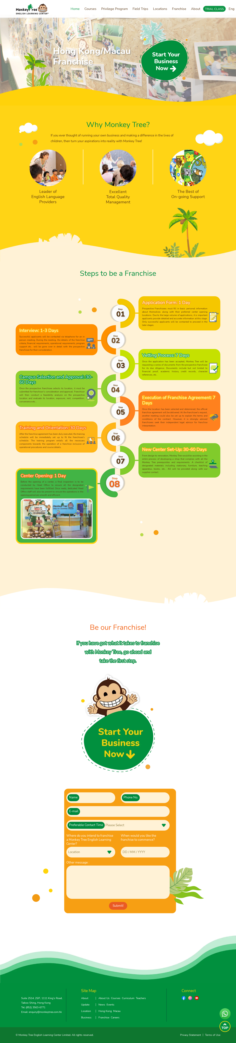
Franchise (179, 9)
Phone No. (131, 797)
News (101, 1004)
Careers (115, 1017)
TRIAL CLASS (214, 9)
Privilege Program (114, 9)
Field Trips (140, 9)
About (195, 9)
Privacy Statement (190, 1035)
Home (75, 9)
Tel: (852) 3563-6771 (33, 1007)
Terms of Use (212, 1035)
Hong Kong (105, 1011)
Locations (160, 9)
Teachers (141, 998)
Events (110, 1004)
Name (73, 797)
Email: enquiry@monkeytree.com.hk (41, 1012)
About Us (104, 998)
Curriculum (128, 998)
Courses (90, 9)
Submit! (118, 906)
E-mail (73, 811)
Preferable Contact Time (86, 825)
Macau (117, 1011)
